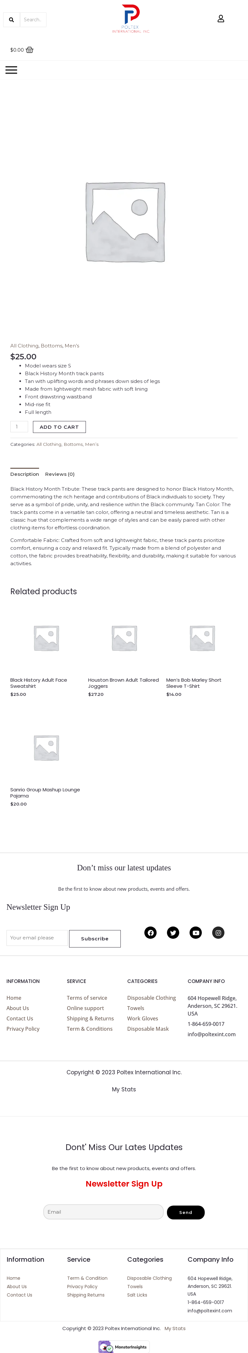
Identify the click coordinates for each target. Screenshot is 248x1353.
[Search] (33, 19)
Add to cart (59, 427)
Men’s (72, 346)
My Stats (124, 1089)
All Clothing (24, 346)
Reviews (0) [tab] (60, 474)
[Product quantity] (19, 426)
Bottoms (51, 346)
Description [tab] (24, 474)
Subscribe (95, 938)
